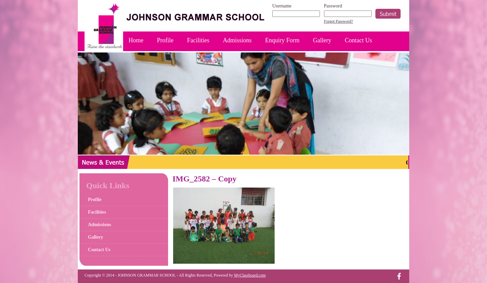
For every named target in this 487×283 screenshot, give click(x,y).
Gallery (322, 40)
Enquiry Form (282, 40)
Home (136, 40)
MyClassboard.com (250, 275)
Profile (165, 40)
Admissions (237, 40)
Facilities (198, 40)
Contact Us (358, 40)
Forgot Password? (338, 21)
